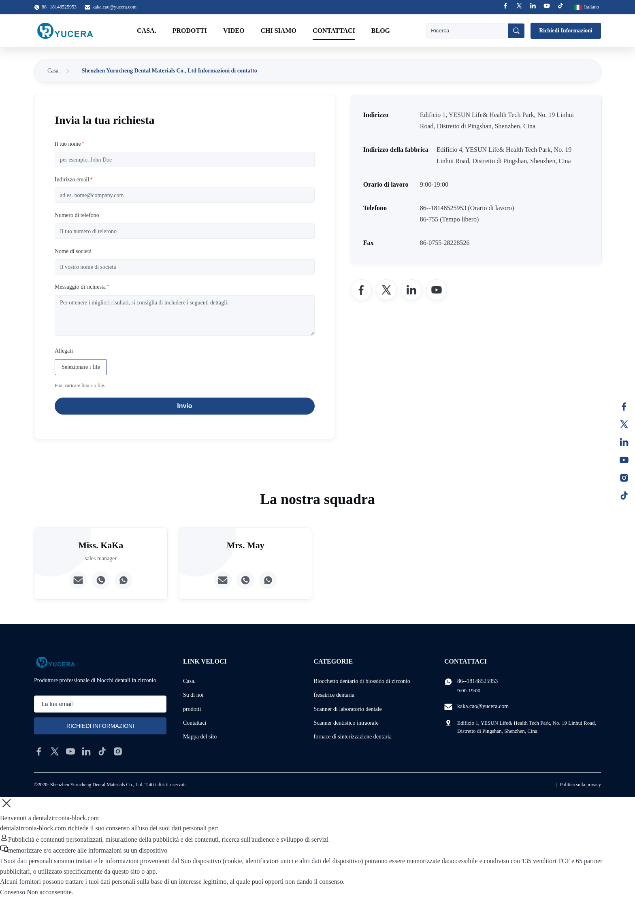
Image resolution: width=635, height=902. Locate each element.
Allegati (64, 351)
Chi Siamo (278, 30)
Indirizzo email (74, 180)
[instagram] (118, 751)
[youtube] (70, 751)
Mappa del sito (200, 737)
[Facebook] (361, 289)
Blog (380, 30)
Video (233, 30)
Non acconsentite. (50, 892)
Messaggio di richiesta (82, 287)
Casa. (146, 30)
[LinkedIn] (411, 289)
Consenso (12, 892)
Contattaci (334, 30)
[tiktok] (102, 751)
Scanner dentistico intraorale (346, 723)
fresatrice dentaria (334, 695)
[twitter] (55, 751)
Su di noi (193, 695)
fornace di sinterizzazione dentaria (353, 737)
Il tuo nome (70, 144)
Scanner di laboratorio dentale (348, 709)
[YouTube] (436, 289)
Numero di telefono (77, 215)
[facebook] (39, 751)
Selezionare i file (81, 367)
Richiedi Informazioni (565, 31)
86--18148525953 (477, 681)
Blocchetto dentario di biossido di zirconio (362, 681)
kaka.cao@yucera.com (114, 7)
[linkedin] (86, 751)
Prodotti (190, 30)
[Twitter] (386, 289)
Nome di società (73, 251)
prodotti (192, 709)
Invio (184, 405)
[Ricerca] (516, 30)
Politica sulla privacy (580, 784)
